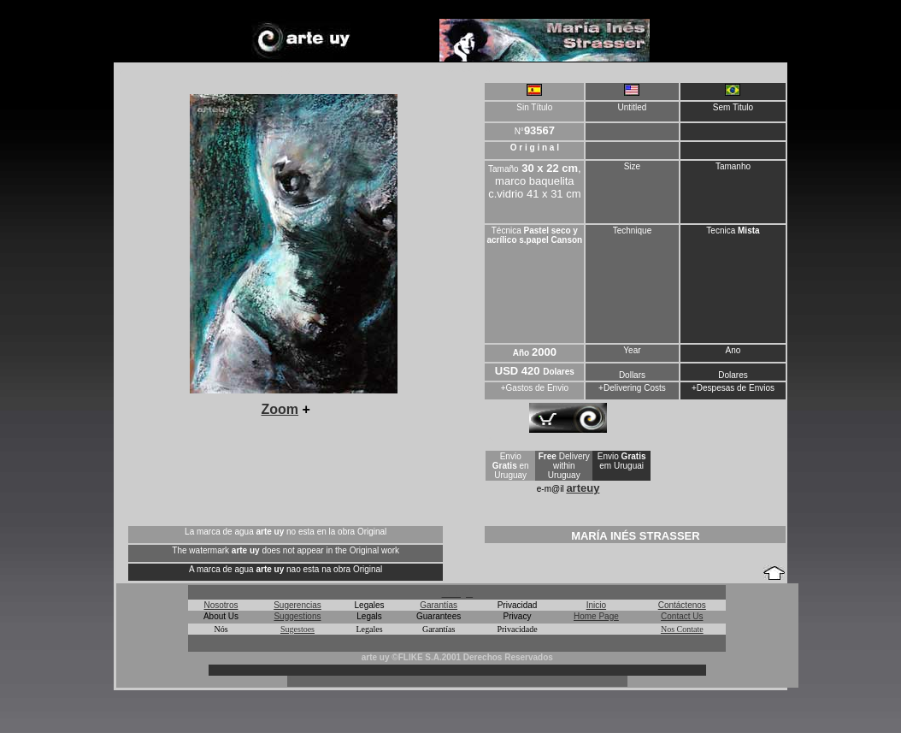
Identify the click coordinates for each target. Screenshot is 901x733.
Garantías (438, 605)
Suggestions (297, 616)
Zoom (280, 409)
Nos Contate (682, 629)
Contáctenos (682, 605)
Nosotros (221, 605)
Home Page (596, 616)
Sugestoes (297, 629)
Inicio (596, 605)
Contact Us (682, 616)
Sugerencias (297, 605)
